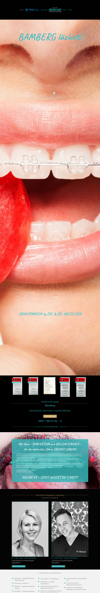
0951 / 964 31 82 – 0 (50, 421)
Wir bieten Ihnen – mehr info (50, 427)
